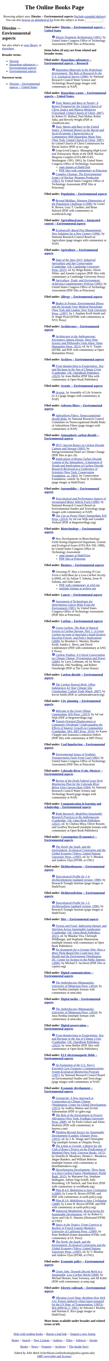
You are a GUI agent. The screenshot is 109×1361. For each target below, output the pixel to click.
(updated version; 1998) (76, 878)
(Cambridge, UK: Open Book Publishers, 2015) (79, 930)
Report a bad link (56, 1334)
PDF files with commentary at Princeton (83, 170)
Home (15, 1340)
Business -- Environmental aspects (82, 565)
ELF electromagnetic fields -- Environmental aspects (71, 1056)
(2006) (78, 658)
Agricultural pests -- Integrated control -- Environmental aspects (72, 222)
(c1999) (78, 202)
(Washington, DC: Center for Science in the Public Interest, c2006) (79, 956)
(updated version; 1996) (75, 904)
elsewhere (8, 48)
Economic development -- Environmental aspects (68, 1089)
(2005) (78, 447)
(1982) (75, 756)
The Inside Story (79, 1346)
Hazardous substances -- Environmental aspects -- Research (68, 61)
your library (31, 45)
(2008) (78, 634)
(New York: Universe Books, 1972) (79, 1149)
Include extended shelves (90, 16)
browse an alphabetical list (37, 20)
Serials (93, 1340)
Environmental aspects (22, 71)
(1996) (77, 73)
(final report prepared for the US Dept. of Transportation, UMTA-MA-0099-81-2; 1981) (78, 1302)
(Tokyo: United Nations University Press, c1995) (79, 851)
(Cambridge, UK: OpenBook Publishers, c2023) (77, 371)
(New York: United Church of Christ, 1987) (78, 133)
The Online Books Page (54, 7)
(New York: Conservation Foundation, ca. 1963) (77, 467)
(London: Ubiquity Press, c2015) (78, 1136)
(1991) (78, 37)
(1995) (77, 282)
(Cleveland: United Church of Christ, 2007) (77, 108)
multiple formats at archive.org (77, 588)
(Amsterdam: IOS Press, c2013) (71, 712)
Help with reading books (28, 1334)
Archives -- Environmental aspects (82, 359)
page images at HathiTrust (74, 167)
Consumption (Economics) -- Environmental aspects (70, 838)
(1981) (73, 605)
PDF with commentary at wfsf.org (79, 585)
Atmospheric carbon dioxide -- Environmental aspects (71, 437)
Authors (58, 1340)
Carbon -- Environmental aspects (82, 621)
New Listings (42, 1340)
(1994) (77, 784)
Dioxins (14, 61)
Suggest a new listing (82, 1334)
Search (26, 1340)
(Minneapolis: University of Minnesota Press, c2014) (75, 984)
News (34, 1346)
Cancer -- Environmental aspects (81, 594)
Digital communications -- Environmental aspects (69, 974)
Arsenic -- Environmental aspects (82, 385)
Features (46, 1346)
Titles (69, 1340)
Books (24, 1346)
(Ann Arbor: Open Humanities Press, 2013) (77, 341)
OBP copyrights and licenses (54, 1356)
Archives (60, 1346)
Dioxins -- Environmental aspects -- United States (24, 85)
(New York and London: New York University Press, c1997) (79, 308)
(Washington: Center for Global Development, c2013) (79, 1103)
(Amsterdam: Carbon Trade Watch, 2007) (76, 688)
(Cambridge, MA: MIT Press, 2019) (77, 726)
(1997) (78, 1070)
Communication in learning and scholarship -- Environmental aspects (72, 805)
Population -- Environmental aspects (84, 193)
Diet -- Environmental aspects (79, 919)
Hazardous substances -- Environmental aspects (23, 66)
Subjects (81, 1340)
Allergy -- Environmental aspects (81, 296)
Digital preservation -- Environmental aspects (66, 1027)
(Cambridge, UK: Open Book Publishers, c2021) (77, 818)
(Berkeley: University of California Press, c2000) (77, 1228)
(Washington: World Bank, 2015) (79, 1173)
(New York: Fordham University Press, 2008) (78, 1118)
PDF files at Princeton (72, 558)
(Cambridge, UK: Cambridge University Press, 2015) (76, 265)
